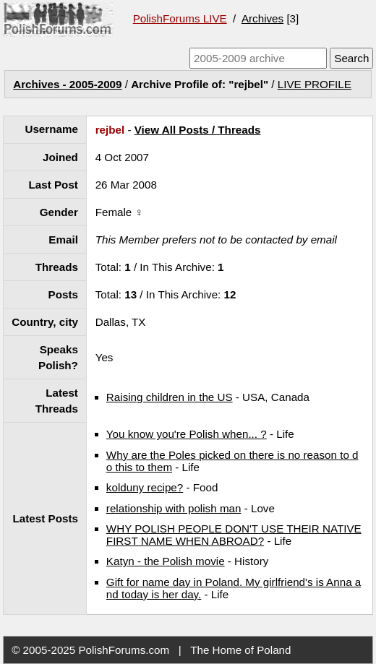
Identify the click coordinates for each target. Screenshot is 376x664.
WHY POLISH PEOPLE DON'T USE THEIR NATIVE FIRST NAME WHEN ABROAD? (234, 534)
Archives (262, 18)
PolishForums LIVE (180, 18)
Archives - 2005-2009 (67, 84)
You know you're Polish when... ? (186, 434)
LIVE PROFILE (314, 84)
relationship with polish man (174, 508)
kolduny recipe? (144, 487)
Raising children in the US (169, 397)
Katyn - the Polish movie (165, 561)
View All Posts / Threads (197, 130)
